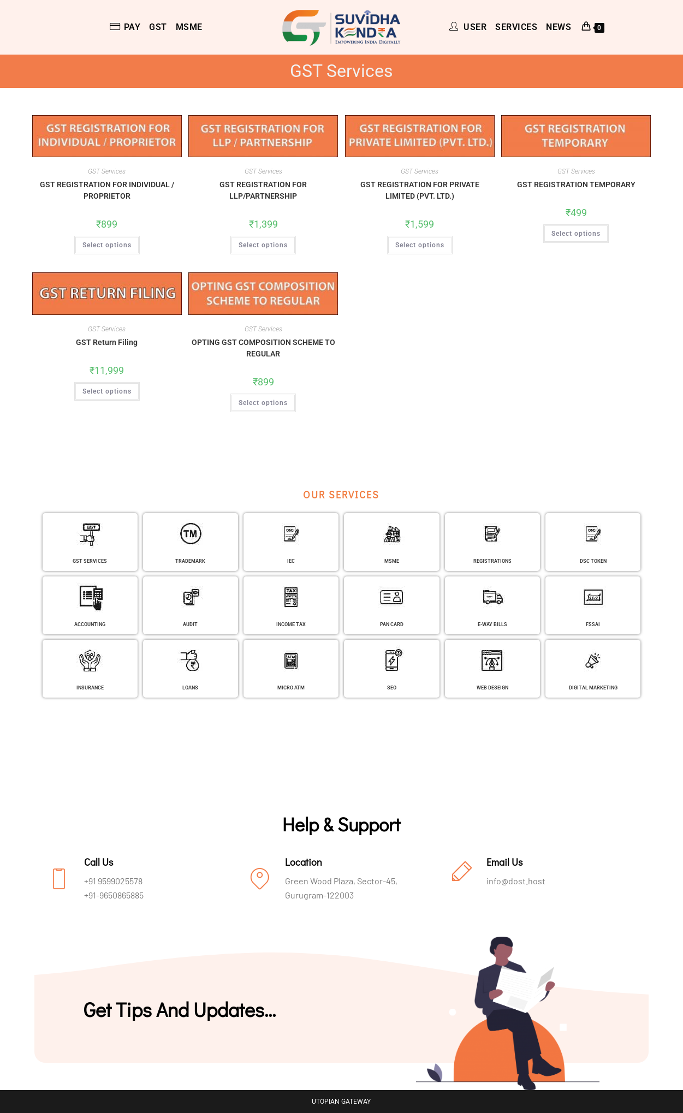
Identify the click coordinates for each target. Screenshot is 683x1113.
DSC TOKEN (592, 560)
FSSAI (593, 624)
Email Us (504, 861)
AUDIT (190, 624)
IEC (291, 560)
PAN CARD (392, 624)
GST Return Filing (107, 342)
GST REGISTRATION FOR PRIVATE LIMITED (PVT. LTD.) (419, 190)
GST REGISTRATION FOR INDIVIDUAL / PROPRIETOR (107, 190)
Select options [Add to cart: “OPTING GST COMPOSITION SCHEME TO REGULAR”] (263, 403)
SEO (392, 687)
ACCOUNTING (90, 624)
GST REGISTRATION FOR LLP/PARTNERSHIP (263, 190)
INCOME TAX (291, 624)
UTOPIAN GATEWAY (341, 1101)
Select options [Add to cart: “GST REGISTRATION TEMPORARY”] (576, 233)
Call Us (98, 861)
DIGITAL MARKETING (593, 687)
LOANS (190, 687)
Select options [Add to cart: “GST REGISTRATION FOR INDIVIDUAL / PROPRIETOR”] (107, 245)
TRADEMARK (190, 560)
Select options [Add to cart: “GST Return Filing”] (107, 391)
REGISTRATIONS (492, 560)
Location (303, 861)
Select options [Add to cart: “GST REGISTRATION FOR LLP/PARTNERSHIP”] (263, 245)
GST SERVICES (90, 560)
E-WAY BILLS (492, 624)
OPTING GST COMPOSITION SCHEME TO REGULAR (263, 348)
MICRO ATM (291, 687)
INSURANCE (90, 687)
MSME (392, 560)
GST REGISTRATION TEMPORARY (576, 184)
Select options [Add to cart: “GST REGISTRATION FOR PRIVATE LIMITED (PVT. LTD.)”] (419, 245)
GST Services (107, 171)
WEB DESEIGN (492, 687)
